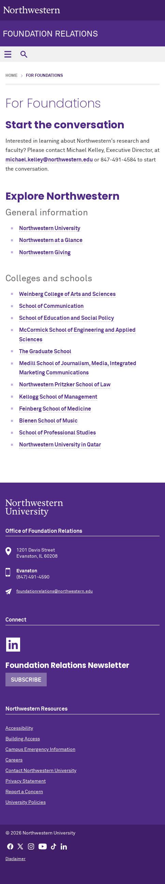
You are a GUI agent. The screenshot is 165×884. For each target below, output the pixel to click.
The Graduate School (45, 351)
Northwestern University (49, 228)
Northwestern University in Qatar (60, 444)
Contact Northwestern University (40, 770)
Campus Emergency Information (40, 749)
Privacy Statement (25, 781)
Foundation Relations (50, 34)
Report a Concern (24, 791)
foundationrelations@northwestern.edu (54, 591)
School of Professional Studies (57, 433)
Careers (13, 760)
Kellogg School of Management (58, 397)
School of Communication (51, 306)
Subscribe (26, 680)
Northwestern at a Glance (50, 240)
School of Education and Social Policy (66, 318)
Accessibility (19, 728)
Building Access (22, 739)
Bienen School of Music (48, 421)
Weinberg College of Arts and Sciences (67, 294)
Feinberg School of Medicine (55, 409)
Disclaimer (15, 859)
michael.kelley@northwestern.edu (49, 159)
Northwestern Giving (45, 252)
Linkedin (13, 645)
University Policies (25, 802)
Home (11, 76)
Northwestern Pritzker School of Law (64, 384)
